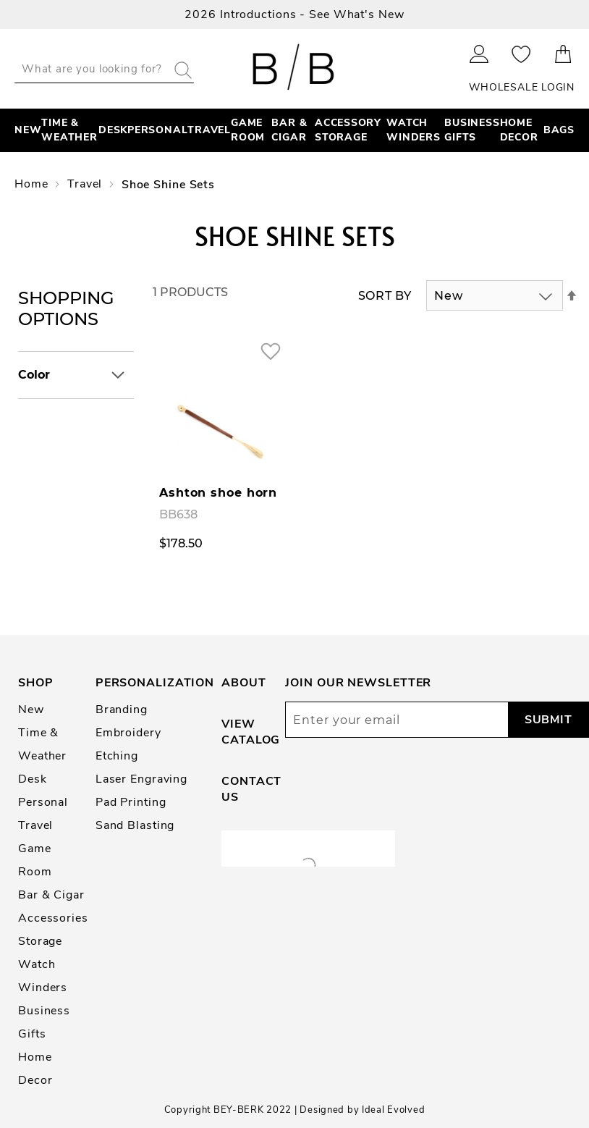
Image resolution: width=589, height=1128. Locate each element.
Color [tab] (34, 375)
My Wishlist (521, 54)
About (243, 683)
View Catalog (250, 732)
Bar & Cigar (51, 895)
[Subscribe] (548, 719)
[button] (270, 351)
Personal (43, 802)
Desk (32, 779)
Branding (122, 709)
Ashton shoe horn (218, 493)
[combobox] (104, 68)
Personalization (155, 683)
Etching (117, 756)
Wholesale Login (522, 87)
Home (32, 184)
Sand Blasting (135, 825)
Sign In (479, 54)
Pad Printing (131, 802)
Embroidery (128, 733)
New (31, 709)
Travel (86, 184)
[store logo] (295, 69)
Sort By (385, 296)
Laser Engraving (141, 779)
